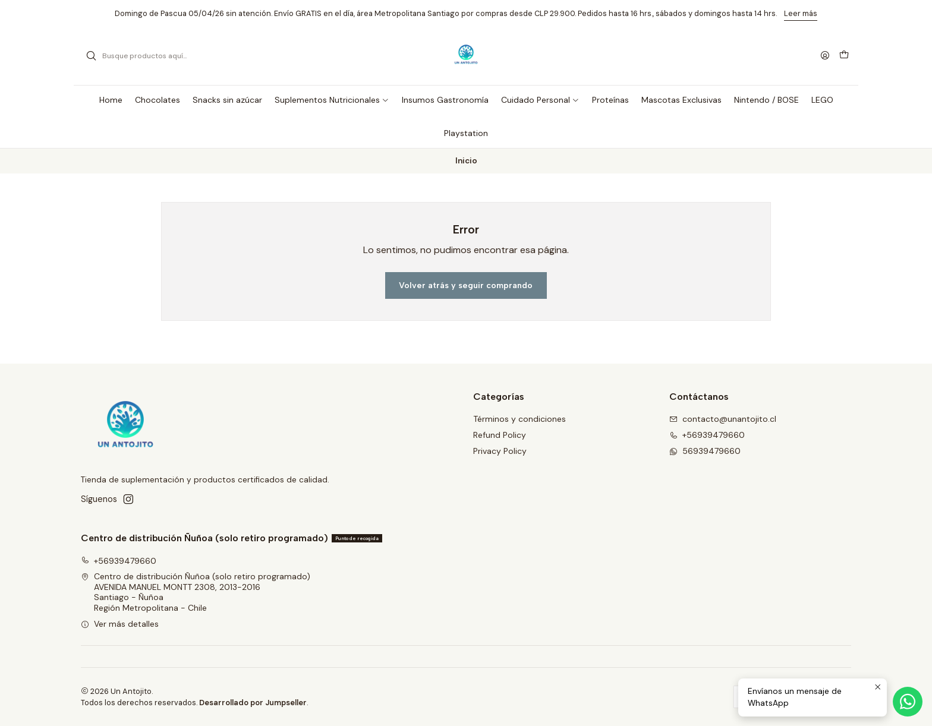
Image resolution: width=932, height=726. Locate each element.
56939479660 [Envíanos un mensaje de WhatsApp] (705, 451)
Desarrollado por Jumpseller (253, 702)
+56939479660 (118, 560)
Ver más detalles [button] (120, 623)
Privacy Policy (500, 451)
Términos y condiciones (519, 418)
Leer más (800, 13)
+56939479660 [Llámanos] (707, 435)
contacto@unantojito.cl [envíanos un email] (722, 418)
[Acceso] (825, 56)
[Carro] (844, 56)
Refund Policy (499, 435)
